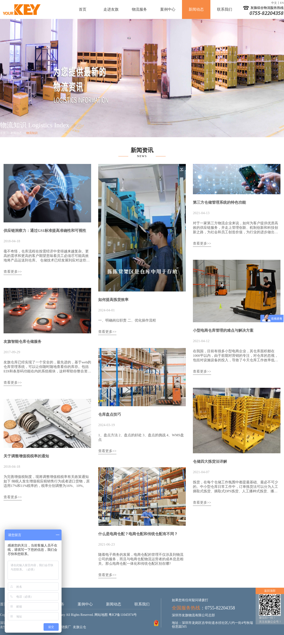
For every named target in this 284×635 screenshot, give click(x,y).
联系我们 (224, 9)
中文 (274, 2)
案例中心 (167, 9)
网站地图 (101, 615)
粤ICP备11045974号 (123, 615)
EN (282, 2)
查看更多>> (13, 271)
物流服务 (139, 9)
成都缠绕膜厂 (61, 627)
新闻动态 (196, 9)
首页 (82, 9)
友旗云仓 (79, 627)
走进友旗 (111, 9)
